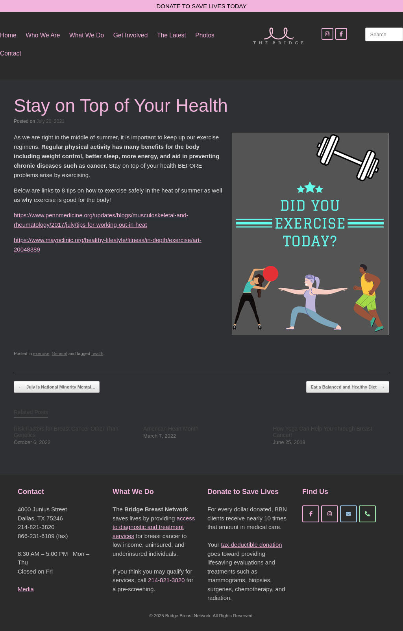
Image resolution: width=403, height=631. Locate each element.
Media (26, 589)
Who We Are (43, 35)
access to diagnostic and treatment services (154, 527)
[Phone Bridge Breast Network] (367, 513)
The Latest (171, 35)
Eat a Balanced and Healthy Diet (348, 387)
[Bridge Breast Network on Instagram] (329, 513)
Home (8, 35)
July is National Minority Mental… (56, 387)
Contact (10, 53)
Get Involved (130, 35)
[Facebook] (341, 34)
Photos (204, 35)
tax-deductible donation (251, 544)
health (97, 353)
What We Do (86, 35)
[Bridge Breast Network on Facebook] (310, 513)
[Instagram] (327, 34)
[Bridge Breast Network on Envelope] (348, 513)
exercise (41, 353)
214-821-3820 (166, 580)
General (59, 353)
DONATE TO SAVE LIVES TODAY (202, 6)
